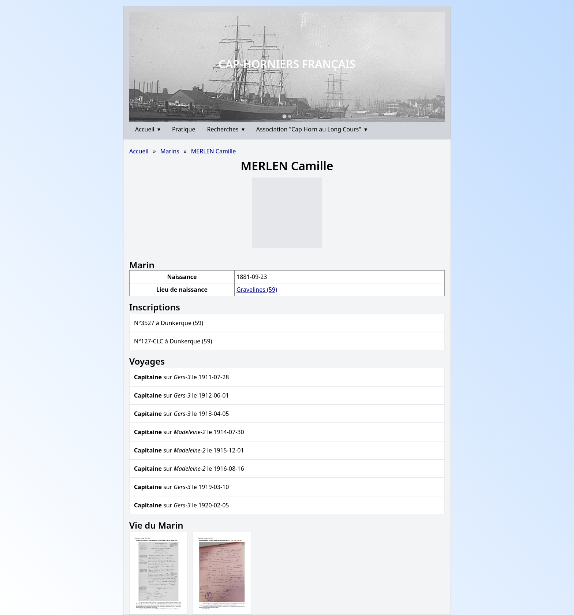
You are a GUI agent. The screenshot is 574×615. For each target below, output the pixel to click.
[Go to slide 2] (289, 116)
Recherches (226, 129)
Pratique (183, 129)
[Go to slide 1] (284, 116)
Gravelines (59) (256, 290)
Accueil (147, 129)
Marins (169, 151)
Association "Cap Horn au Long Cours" (311, 129)
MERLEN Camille (213, 151)
